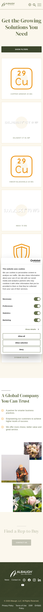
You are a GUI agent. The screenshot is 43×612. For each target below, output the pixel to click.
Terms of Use (21, 606)
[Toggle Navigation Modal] (39, 5)
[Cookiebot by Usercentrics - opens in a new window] (30, 261)
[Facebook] (28, 579)
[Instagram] (33, 579)
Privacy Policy (7, 606)
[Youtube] (21, 585)
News (7, 580)
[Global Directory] (29, 5)
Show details (30, 329)
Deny (21, 349)
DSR (31, 606)
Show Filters (21, 49)
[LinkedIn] (38, 579)
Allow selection (21, 343)
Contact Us (16, 580)
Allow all (21, 336)
